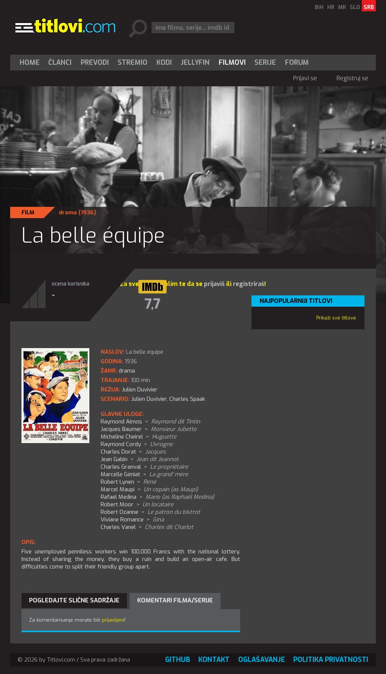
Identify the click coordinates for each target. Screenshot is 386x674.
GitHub (177, 659)
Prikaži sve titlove (336, 318)
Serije (265, 62)
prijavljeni (113, 620)
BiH (319, 7)
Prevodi (95, 62)
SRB (369, 7)
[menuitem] (31, 62)
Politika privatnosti (330, 659)
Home (30, 62)
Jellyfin (195, 62)
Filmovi (232, 62)
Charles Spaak (187, 399)
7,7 (152, 304)
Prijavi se (305, 78)
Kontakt (214, 659)
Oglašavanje (261, 659)
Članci (60, 62)
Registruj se (352, 78)
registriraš (248, 284)
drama (68, 212)
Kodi (164, 62)
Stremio (132, 62)
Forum (297, 62)
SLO (355, 7)
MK (342, 7)
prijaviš (214, 284)
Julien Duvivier (149, 399)
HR (330, 7)
